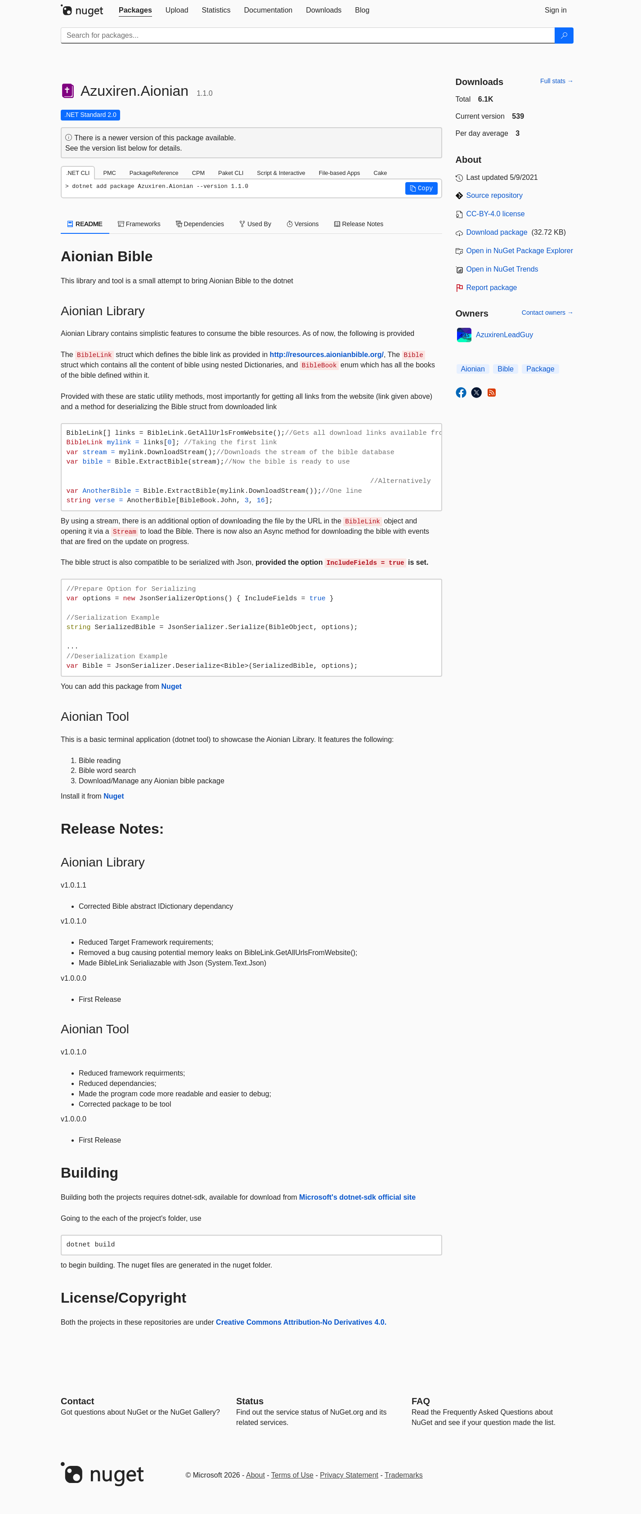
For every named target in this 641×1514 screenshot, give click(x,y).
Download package (497, 232)
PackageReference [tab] (154, 173)
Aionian (473, 369)
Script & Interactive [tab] (281, 173)
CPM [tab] (198, 173)
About (255, 1475)
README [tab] (85, 223)
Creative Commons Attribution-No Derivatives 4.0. (301, 1322)
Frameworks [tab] (139, 223)
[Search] (564, 35)
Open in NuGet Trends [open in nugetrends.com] (502, 269)
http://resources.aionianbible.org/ (327, 354)
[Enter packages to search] (308, 35)
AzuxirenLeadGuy (504, 335)
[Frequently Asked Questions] (421, 1401)
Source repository (494, 195)
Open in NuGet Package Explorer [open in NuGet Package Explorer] (519, 251)
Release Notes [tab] (359, 223)
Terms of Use (292, 1475)
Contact (77, 1401)
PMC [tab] (109, 173)
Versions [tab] (303, 223)
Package (540, 369)
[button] (421, 188)
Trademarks (404, 1475)
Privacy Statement (349, 1475)
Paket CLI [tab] (230, 173)
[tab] (135, 10)
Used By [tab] (255, 223)
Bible (506, 369)
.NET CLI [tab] (78, 173)
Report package (491, 287)
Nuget (171, 686)
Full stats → (557, 81)
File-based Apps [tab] (339, 173)
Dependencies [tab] (200, 223)
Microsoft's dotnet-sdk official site (357, 1197)
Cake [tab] (380, 173)
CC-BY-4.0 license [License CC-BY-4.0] (495, 214)
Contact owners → (548, 312)
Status (250, 1401)
